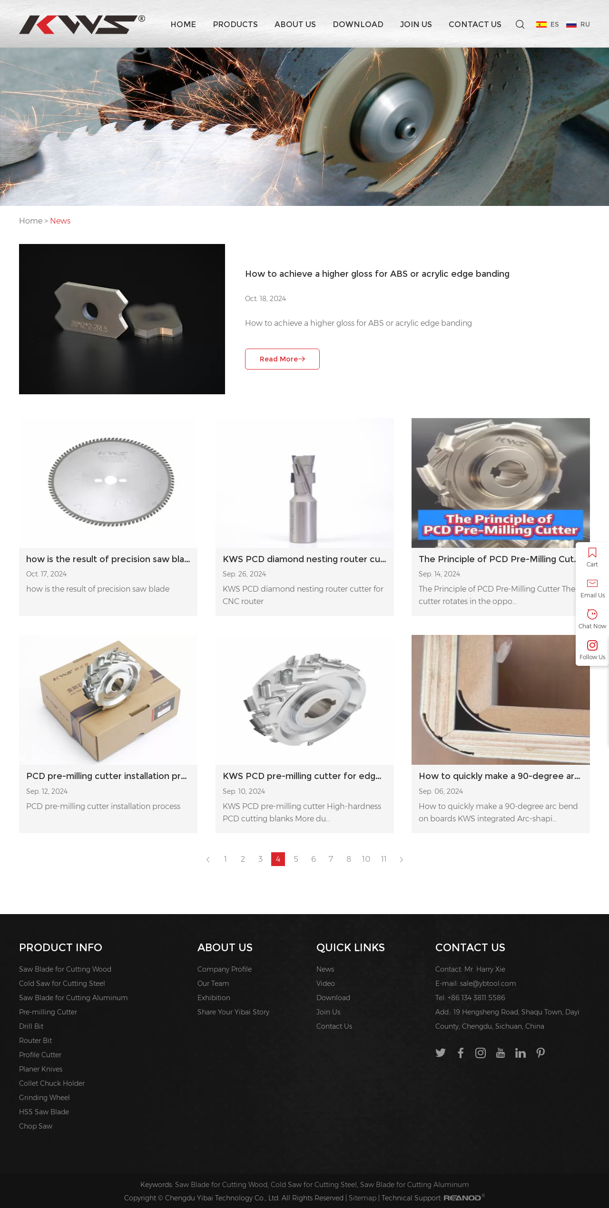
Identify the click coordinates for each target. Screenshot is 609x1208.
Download (358, 24)
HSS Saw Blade (44, 1112)
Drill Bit (31, 1026)
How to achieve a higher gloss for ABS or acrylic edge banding (377, 274)
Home (183, 24)
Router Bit (35, 1040)
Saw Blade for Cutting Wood (65, 969)
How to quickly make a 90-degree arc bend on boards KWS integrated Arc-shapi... (498, 812)
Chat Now (592, 619)
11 (384, 859)
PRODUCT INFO (60, 947)
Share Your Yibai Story (233, 1012)
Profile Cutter (40, 1055)
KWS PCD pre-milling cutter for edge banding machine (305, 776)
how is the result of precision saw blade (97, 589)
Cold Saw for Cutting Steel (62, 983)
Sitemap (362, 1198)
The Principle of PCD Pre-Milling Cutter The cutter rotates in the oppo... (497, 595)
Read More (282, 359)
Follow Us (592, 650)
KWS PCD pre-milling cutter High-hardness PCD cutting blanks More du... (302, 812)
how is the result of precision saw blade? (108, 559)
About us (295, 24)
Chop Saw (35, 1126)
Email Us (592, 588)
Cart (592, 557)
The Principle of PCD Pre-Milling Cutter (501, 559)
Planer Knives (40, 1069)
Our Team (213, 983)
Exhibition (213, 998)
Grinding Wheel (44, 1097)
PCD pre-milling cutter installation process (108, 776)
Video (325, 983)
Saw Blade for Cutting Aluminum (73, 998)
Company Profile (224, 969)
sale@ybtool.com (488, 983)
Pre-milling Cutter (48, 1012)
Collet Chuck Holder (52, 1083)
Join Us (416, 24)
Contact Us (475, 24)
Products (235, 24)
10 (366, 859)
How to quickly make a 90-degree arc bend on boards (501, 776)
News (60, 220)
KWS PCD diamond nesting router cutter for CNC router (305, 559)
